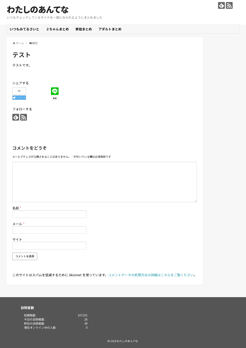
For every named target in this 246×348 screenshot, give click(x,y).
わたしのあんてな (38, 9)
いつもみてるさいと (24, 28)
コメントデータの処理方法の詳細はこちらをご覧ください (151, 274)
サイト (17, 239)
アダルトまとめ (109, 28)
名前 (16, 207)
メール (18, 223)
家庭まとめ (83, 28)
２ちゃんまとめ (57, 28)
